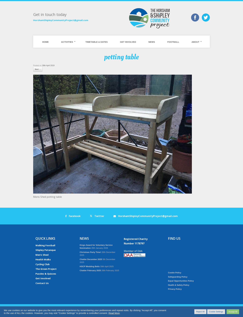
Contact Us (42, 283)
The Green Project (46, 268)
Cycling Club (42, 264)
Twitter (97, 216)
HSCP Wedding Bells (90, 266)
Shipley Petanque (45, 249)
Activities (67, 42)
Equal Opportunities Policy (181, 281)
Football (173, 42)
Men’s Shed (42, 254)
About (195, 42)
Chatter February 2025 (90, 270)
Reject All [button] (200, 311)
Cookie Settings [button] (216, 311)
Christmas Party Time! (90, 252)
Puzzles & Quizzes (45, 273)
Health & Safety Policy (178, 285)
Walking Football (45, 245)
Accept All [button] (232, 311)
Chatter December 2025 (91, 259)
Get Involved (128, 42)
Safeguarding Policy (177, 277)
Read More (114, 313)
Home (45, 42)
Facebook (73, 216)
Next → (38, 69)
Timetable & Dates (96, 42)
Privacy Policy (175, 289)
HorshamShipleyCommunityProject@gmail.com (60, 20)
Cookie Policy (174, 272)
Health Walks (43, 259)
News (151, 42)
